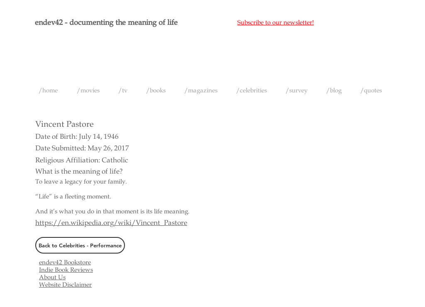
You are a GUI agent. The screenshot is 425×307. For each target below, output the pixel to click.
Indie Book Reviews (66, 269)
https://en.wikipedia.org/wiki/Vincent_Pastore (111, 222)
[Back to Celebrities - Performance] (80, 245)
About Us (52, 277)
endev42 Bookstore (65, 262)
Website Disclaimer (65, 284)
